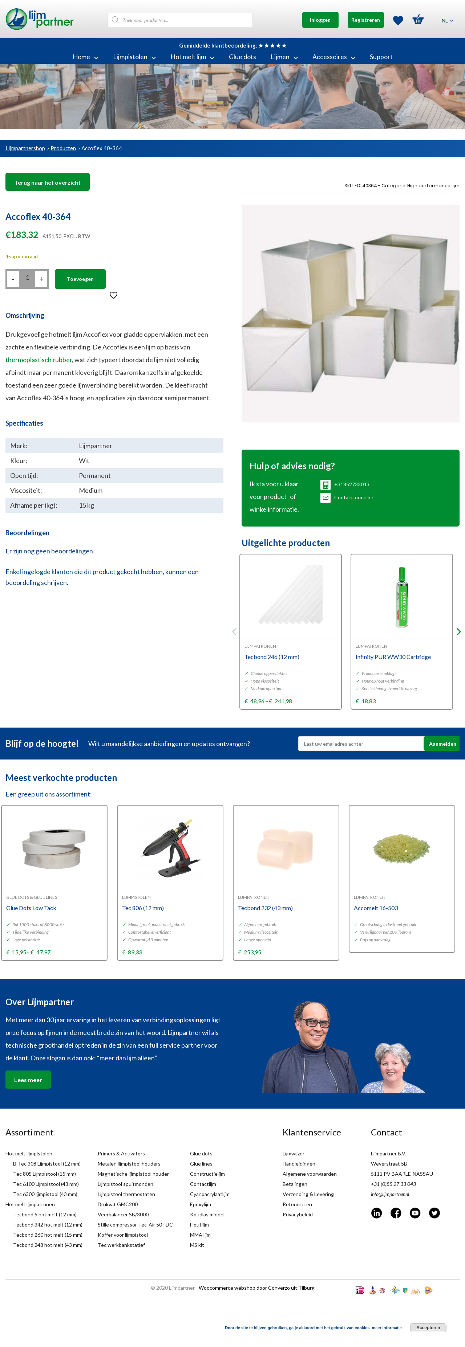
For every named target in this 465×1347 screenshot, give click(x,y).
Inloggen (320, 20)
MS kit (197, 1245)
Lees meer (28, 1079)
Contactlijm (203, 1184)
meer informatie (387, 1328)
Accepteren (428, 1327)
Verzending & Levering (308, 1194)
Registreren (365, 20)
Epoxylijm (200, 1204)
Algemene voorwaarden (310, 1174)
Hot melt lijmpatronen (30, 1204)
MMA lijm (200, 1235)
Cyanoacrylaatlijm (210, 1194)
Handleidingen (299, 1163)
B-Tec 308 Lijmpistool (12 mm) (47, 1163)
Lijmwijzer (293, 1153)
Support (381, 57)
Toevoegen (80, 279)
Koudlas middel (207, 1214)
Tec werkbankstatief (121, 1245)
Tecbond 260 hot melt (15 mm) (47, 1235)
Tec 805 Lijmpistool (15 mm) (44, 1174)
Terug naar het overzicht (48, 182)
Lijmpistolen (134, 57)
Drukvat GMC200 (118, 1204)
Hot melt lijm (192, 57)
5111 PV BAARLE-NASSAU (402, 1174)
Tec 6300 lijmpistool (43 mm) (45, 1194)
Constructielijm (207, 1174)
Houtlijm (199, 1224)
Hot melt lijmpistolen (28, 1153)
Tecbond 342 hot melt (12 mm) (47, 1224)
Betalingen (295, 1184)
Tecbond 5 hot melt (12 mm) (45, 1214)
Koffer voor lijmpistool (123, 1235)
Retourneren (297, 1204)
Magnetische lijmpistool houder (133, 1174)
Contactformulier (346, 497)
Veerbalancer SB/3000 (123, 1214)
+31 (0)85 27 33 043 (393, 1184)
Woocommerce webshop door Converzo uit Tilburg (257, 1288)
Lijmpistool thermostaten (126, 1194)
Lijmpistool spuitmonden (125, 1184)
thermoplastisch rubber (38, 360)
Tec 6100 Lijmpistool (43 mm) (46, 1184)
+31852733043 (344, 484)
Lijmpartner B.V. (388, 1153)
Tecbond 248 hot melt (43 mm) (47, 1245)
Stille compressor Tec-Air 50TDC (135, 1224)
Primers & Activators (121, 1153)
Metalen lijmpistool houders (129, 1163)
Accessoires (333, 57)
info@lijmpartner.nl (390, 1194)
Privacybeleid (298, 1214)
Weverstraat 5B (389, 1163)
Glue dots (242, 57)
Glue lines (201, 1163)
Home (85, 57)
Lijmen (284, 57)
